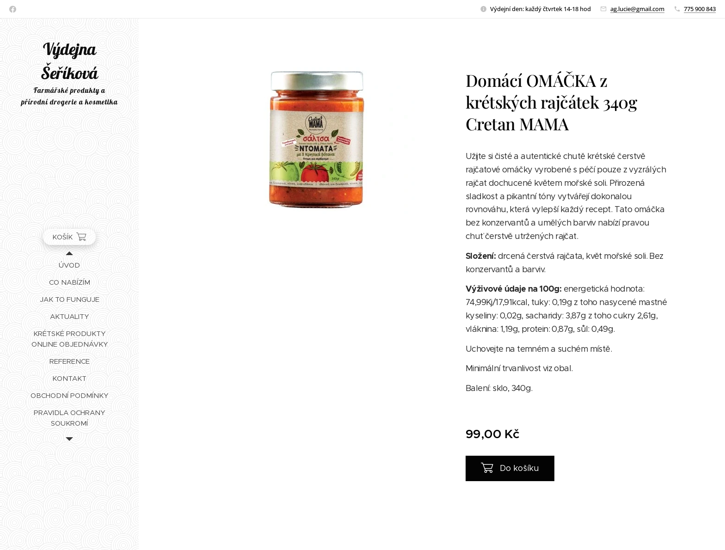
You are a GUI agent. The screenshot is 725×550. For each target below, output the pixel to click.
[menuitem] (69, 265)
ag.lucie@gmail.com (637, 9)
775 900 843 (700, 9)
